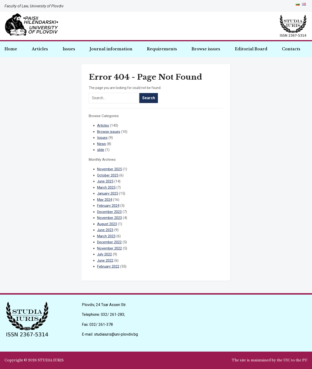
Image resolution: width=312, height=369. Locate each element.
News (101, 144)
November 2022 (109, 248)
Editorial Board (251, 49)
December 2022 (109, 242)
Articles (40, 49)
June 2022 (105, 260)
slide (100, 150)
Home (11, 49)
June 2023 (105, 230)
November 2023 (109, 218)
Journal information (111, 49)
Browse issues (206, 49)
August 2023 (107, 224)
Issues (69, 49)
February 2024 (108, 205)
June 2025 (105, 181)
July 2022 (104, 254)
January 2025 (107, 193)
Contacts (291, 49)
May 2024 (104, 199)
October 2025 (107, 175)
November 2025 (109, 169)
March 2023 (106, 236)
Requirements (162, 49)
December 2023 (109, 212)
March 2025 (106, 187)
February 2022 (108, 266)
